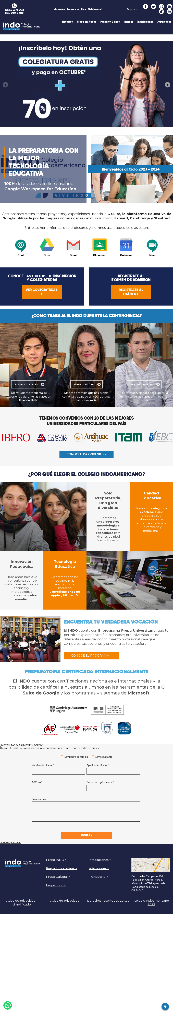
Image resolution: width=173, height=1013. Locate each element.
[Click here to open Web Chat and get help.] (165, 1006)
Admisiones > (99, 868)
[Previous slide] (5, 84)
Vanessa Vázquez (85, 384)
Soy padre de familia (74, 756)
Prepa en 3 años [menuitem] (86, 21)
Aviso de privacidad (65, 900)
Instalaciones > (100, 859)
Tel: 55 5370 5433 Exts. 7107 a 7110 (14, 11)
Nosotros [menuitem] (67, 21)
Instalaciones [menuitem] (145, 21)
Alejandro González (27, 384)
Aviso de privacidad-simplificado (21, 902)
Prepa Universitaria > (61, 868)
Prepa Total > (56, 885)
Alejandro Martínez (142, 384)
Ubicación (59, 9)
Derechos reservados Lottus (108, 900)
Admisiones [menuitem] (164, 21)
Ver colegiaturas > (42, 292)
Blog (83, 9)
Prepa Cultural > (58, 876)
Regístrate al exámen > (131, 292)
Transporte (73, 9)
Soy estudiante (102, 756)
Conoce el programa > (91, 655)
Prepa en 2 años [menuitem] (110, 21)
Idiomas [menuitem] (128, 21)
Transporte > (98, 876)
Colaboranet (95, 9)
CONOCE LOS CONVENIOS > (86, 454)
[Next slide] (167, 84)
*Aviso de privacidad (10, 842)
